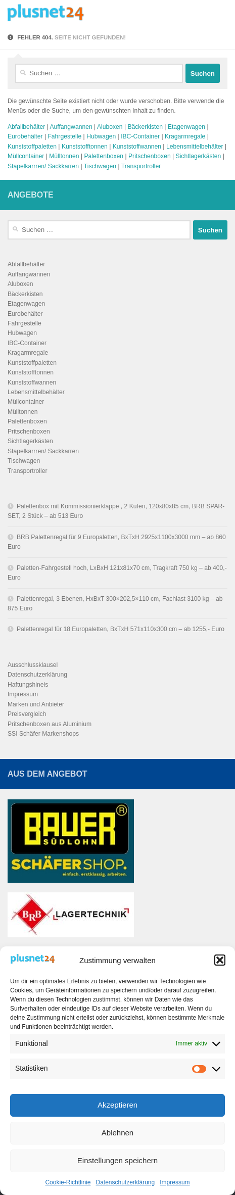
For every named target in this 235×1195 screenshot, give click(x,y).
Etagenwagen (186, 126)
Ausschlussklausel (33, 664)
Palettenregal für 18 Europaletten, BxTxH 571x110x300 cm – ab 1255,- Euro (120, 629)
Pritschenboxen (149, 156)
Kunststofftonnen (85, 146)
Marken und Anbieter (36, 704)
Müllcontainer (26, 156)
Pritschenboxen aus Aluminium (49, 724)
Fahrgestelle (64, 136)
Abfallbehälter (26, 126)
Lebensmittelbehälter (194, 146)
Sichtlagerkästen (198, 156)
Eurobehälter (25, 136)
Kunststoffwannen (137, 146)
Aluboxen (110, 126)
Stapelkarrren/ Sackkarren (43, 166)
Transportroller (141, 166)
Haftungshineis (28, 684)
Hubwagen (101, 136)
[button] (220, 960)
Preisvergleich (27, 714)
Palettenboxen (103, 156)
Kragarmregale (185, 136)
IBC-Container (140, 136)
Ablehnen (117, 1132)
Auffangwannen (71, 126)
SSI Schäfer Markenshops (43, 733)
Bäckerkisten (145, 126)
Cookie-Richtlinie (67, 1182)
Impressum (175, 1182)
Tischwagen (100, 166)
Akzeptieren (117, 1105)
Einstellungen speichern (117, 1160)
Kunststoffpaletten (32, 146)
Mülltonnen (64, 156)
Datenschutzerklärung (125, 1182)
